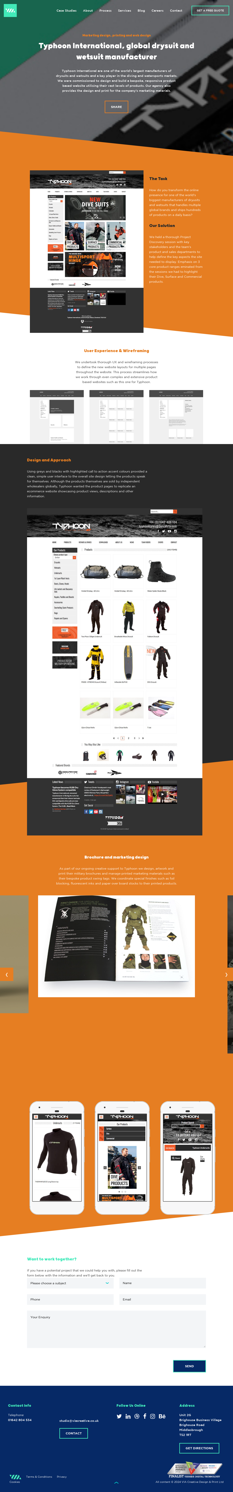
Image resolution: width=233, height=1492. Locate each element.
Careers (158, 10)
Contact (176, 10)
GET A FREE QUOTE (210, 10)
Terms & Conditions (39, 1476)
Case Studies (67, 10)
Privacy (62, 1476)
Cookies (15, 1481)
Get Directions (199, 1448)
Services (124, 10)
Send (189, 1366)
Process (105, 10)
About (88, 10)
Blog (141, 10)
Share (116, 109)
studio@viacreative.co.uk (79, 1420)
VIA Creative (10, 10)
